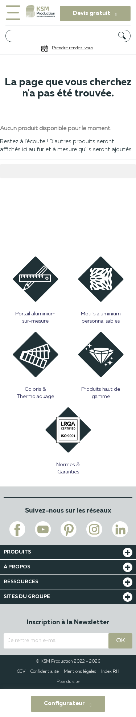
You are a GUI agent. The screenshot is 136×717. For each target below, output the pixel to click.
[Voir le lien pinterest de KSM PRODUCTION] (69, 529)
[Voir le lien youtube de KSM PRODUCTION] (43, 529)
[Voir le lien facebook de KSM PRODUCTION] (17, 529)
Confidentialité (44, 672)
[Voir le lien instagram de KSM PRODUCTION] (94, 529)
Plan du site (68, 682)
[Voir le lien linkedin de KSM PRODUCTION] (120, 529)
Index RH (110, 672)
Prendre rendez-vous (72, 48)
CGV (21, 672)
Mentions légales (80, 672)
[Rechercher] (68, 36)
